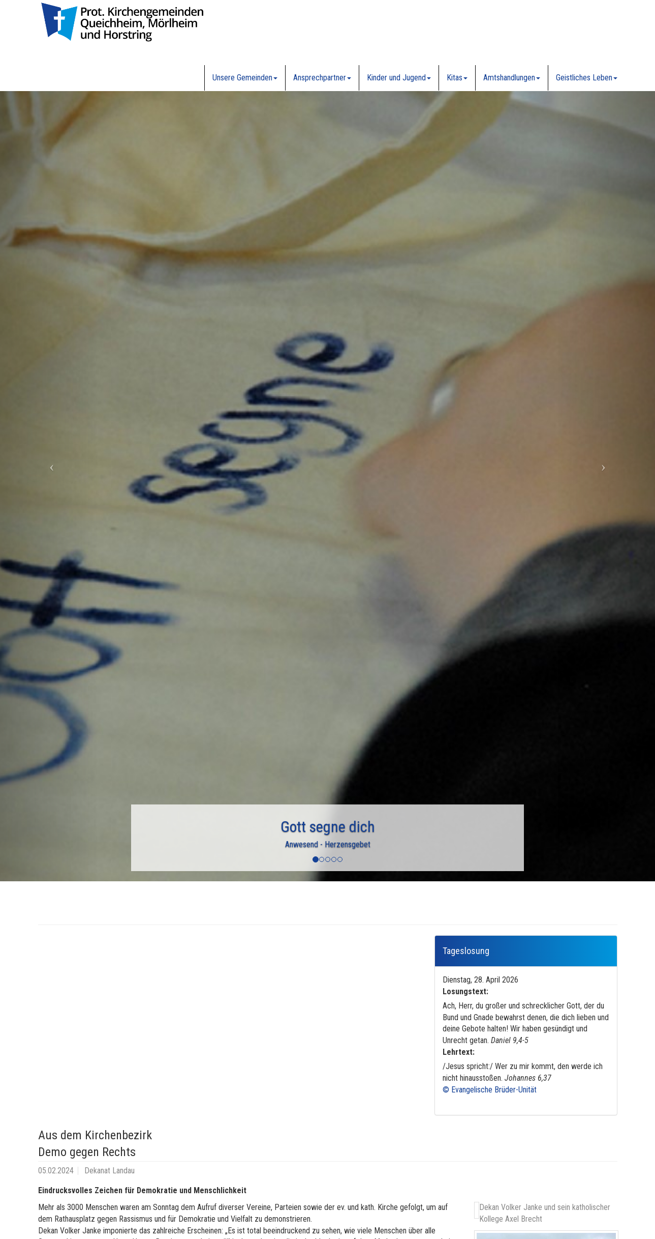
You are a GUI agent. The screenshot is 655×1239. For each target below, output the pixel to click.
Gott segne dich (327, 826)
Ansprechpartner (322, 77)
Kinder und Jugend (399, 77)
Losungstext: (465, 991)
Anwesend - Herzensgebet (327, 844)
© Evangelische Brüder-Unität (490, 1089)
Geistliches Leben (586, 77)
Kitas (457, 77)
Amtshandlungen (511, 77)
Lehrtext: (459, 1052)
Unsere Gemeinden (244, 77)
